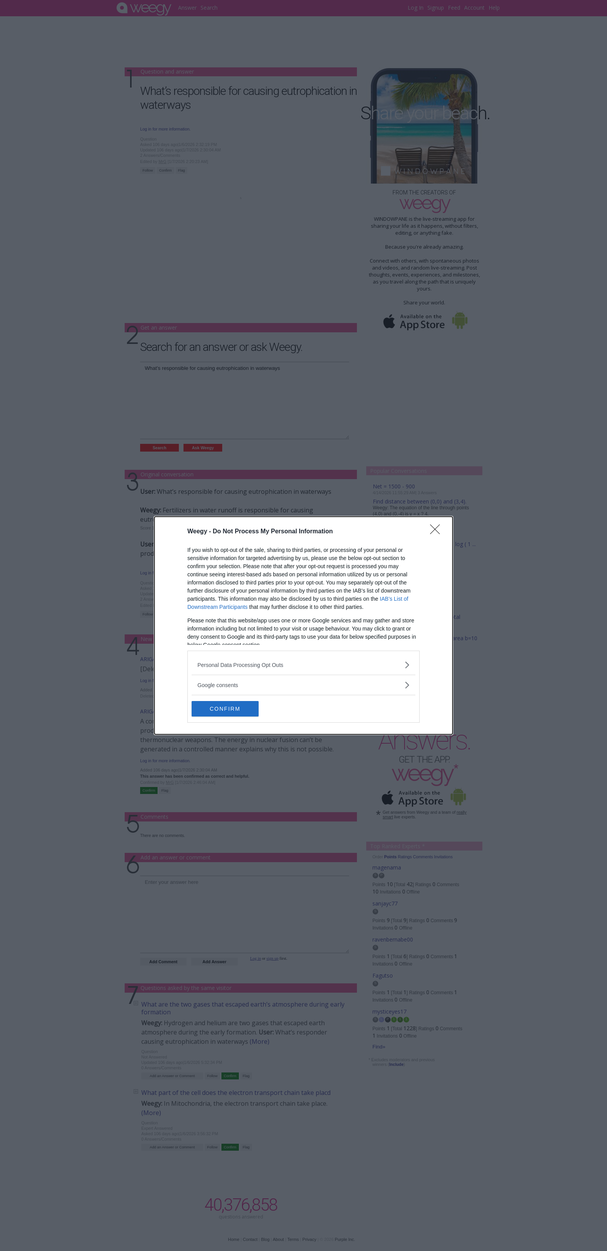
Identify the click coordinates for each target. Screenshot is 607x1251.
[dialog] (303, 625)
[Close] (437, 531)
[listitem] (303, 665)
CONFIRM (228, 708)
